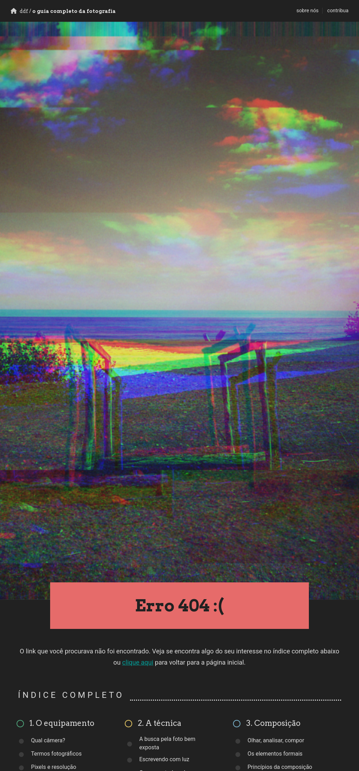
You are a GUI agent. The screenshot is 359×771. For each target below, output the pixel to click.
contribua (337, 11)
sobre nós (308, 11)
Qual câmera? (48, 740)
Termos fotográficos (56, 753)
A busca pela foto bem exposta (167, 743)
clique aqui (138, 662)
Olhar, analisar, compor (276, 740)
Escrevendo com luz (164, 759)
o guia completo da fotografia (63, 11)
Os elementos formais (275, 753)
